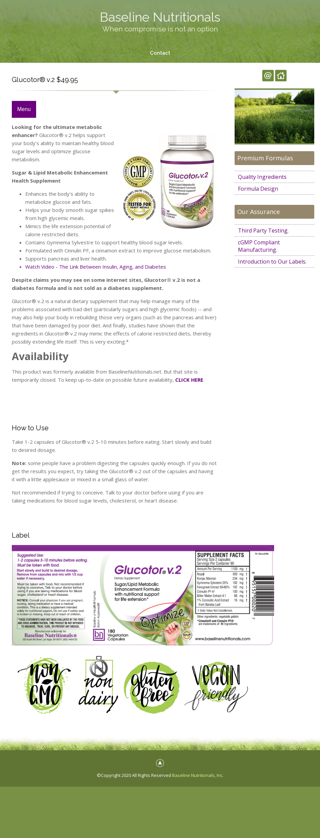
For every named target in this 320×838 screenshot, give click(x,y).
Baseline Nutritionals (160, 17)
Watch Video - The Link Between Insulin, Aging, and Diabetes (95, 267)
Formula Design (258, 188)
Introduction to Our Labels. (272, 261)
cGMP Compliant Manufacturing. (259, 246)
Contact (160, 53)
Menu (24, 109)
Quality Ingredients (262, 177)
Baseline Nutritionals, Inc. (197, 775)
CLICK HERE (189, 379)
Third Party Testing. (263, 230)
